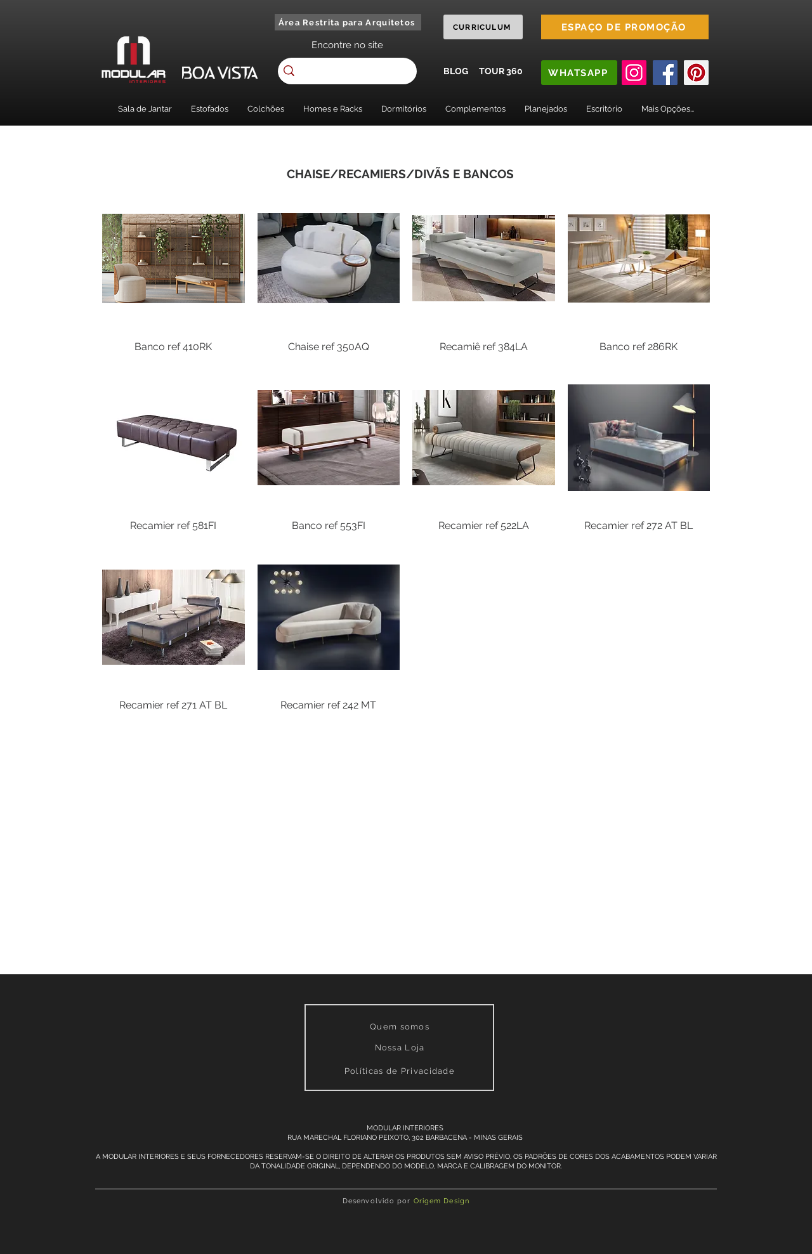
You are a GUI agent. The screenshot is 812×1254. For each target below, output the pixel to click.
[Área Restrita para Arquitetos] (348, 22)
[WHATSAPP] (579, 72)
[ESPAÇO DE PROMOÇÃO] (625, 27)
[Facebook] (665, 72)
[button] (144, 109)
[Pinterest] (696, 72)
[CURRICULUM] (483, 27)
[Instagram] (634, 72)
